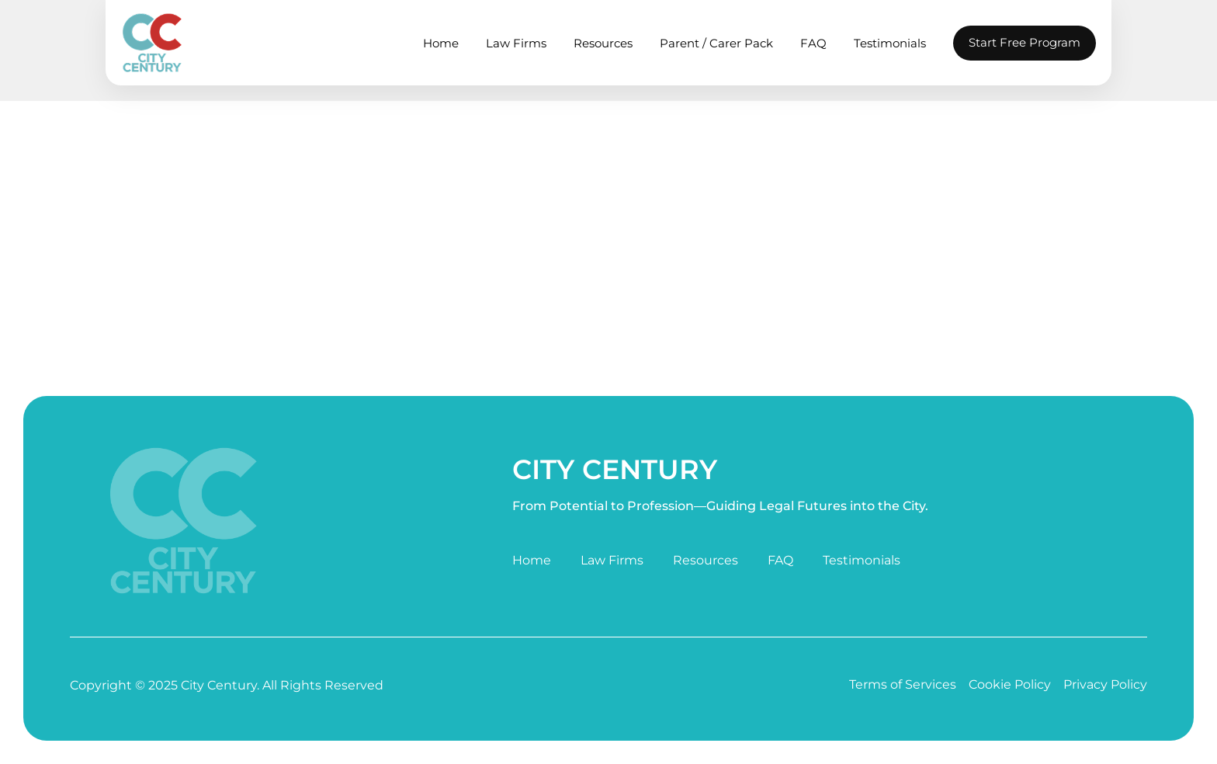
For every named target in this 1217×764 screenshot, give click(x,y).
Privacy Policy (1105, 684)
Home (441, 43)
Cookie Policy (1010, 684)
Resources (603, 43)
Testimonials (890, 43)
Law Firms (516, 43)
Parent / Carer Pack (716, 43)
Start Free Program (1024, 42)
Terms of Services (902, 684)
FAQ (813, 43)
